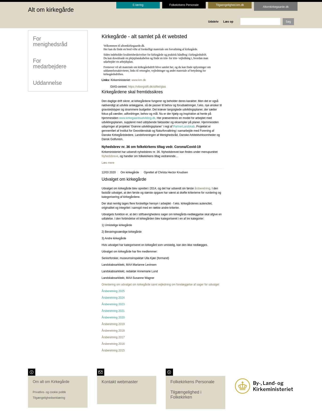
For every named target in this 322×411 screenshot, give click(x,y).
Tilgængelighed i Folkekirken (185, 395)
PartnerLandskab (184, 126)
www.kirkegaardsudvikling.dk (137, 118)
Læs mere (108, 162)
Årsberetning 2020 (113, 317)
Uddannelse (47, 83)
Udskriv (213, 21)
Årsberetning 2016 (113, 344)
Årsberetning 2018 (113, 330)
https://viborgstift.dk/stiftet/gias (147, 86)
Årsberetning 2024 (113, 297)
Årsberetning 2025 (113, 291)
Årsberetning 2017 (113, 337)
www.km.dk (139, 80)
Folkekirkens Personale (192, 381)
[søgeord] (260, 21)
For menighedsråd (50, 41)
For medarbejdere (49, 63)
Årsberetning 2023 (113, 304)
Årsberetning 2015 (113, 350)
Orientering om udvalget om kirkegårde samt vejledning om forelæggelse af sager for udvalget (160, 284)
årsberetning (202, 188)
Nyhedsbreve (110, 156)
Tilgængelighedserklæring (49, 397)
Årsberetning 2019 (113, 324)
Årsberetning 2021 (113, 311)
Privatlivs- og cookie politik (49, 392)
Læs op (228, 21)
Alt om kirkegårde (51, 9)
